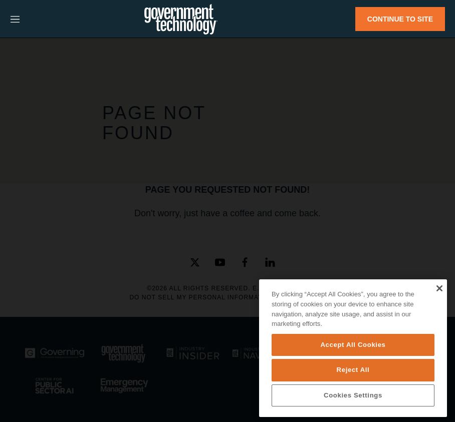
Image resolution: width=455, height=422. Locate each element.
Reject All (353, 369)
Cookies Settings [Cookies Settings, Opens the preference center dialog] (353, 395)
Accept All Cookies (352, 344)
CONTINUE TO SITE (400, 19)
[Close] (439, 288)
